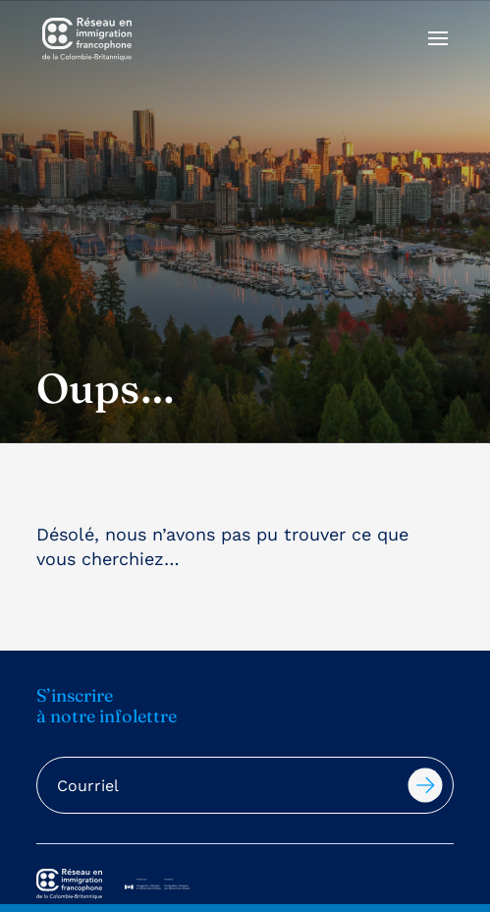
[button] (438, 51)
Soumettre (425, 785)
